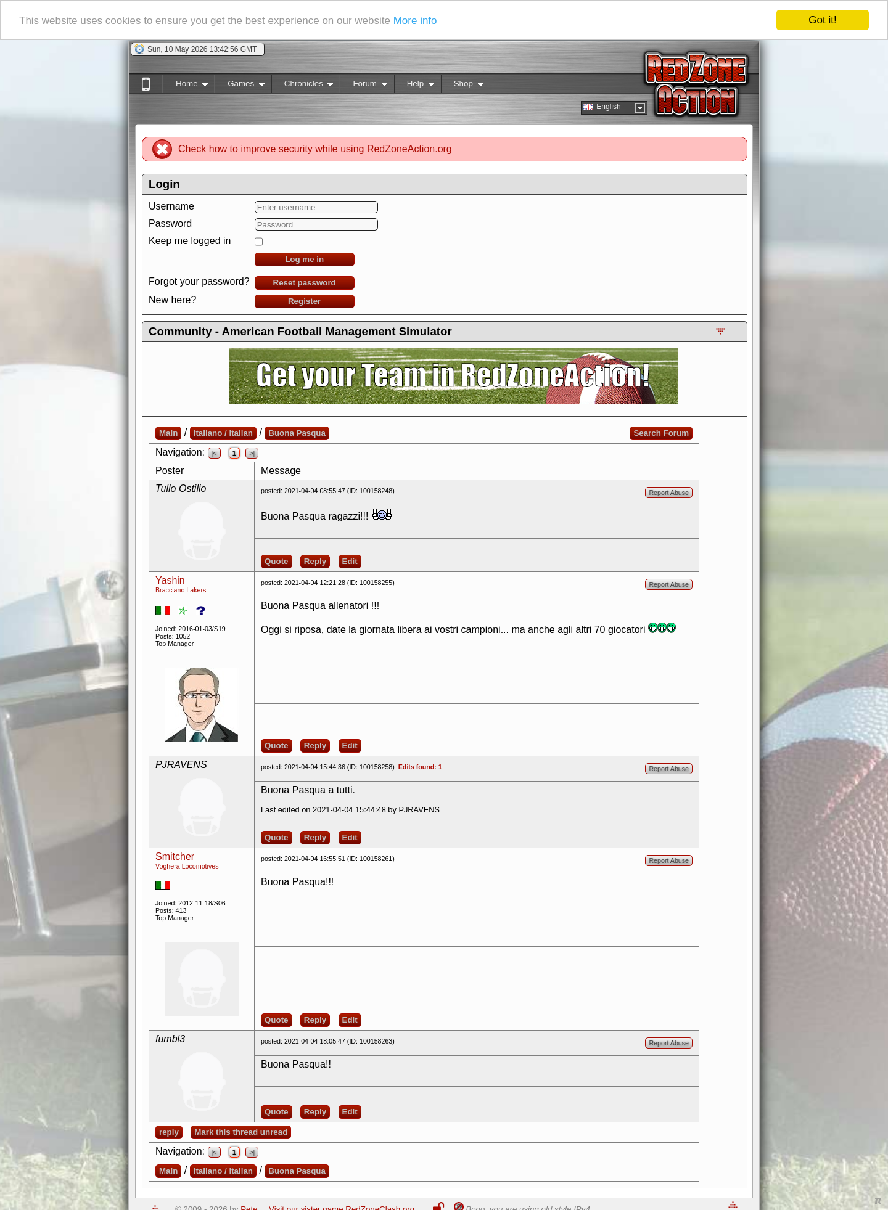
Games (240, 86)
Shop (462, 86)
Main (168, 433)
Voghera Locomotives (186, 866)
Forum (363, 86)
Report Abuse (669, 492)
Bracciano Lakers (180, 590)
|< (214, 453)
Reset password (304, 282)
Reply (315, 561)
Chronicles (302, 86)
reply (169, 1132)
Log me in (304, 259)
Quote (277, 561)
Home (185, 86)
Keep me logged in (190, 240)
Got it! (822, 20)
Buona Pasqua (297, 433)
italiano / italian (223, 433)
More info (415, 20)
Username (171, 206)
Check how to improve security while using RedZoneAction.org (315, 149)
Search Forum (661, 433)
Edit (350, 561)
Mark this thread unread (240, 1132)
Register (304, 301)
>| (252, 453)
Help (414, 86)
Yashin (170, 580)
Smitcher (174, 856)
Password (170, 223)
